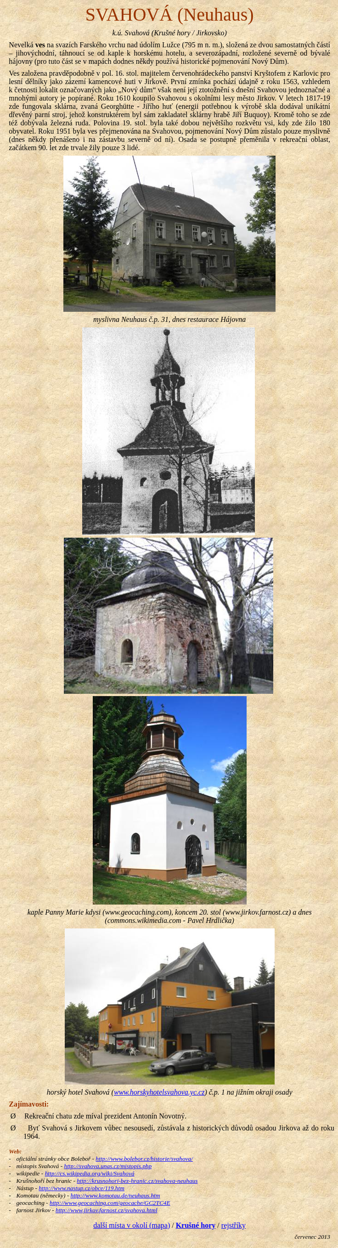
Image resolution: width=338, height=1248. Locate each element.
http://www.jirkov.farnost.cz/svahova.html (107, 1210)
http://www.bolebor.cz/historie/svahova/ (144, 1158)
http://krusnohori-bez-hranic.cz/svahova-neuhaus (137, 1180)
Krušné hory (196, 1225)
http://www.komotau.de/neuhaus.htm (115, 1195)
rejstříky (233, 1225)
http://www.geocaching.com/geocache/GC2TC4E (110, 1202)
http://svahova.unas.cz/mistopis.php (108, 1166)
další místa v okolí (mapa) (131, 1225)
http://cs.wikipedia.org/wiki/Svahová (90, 1173)
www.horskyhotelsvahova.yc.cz (159, 1092)
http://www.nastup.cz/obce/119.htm (81, 1188)
